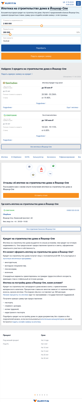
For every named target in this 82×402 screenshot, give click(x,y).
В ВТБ (27, 157)
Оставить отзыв (41, 195)
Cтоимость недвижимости (13, 20)
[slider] (41, 26)
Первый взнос (8, 29)
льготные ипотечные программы (17, 258)
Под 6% (6, 344)
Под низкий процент (11, 340)
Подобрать (41, 48)
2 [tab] (37, 395)
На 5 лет (44, 344)
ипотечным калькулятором (52, 319)
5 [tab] (44, 395)
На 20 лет (44, 355)
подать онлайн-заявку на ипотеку (26, 322)
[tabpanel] (21, 340)
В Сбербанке (16, 157)
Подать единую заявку (41, 56)
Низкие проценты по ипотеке (15, 294)
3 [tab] (40, 395)
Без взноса (51, 157)
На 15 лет (44, 351)
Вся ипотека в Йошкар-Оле (41, 147)
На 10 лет (44, 347)
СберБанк (7, 214)
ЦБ (64, 2)
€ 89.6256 (70, 4)
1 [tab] (35, 395)
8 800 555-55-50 (73, 210)
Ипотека (4, 157)
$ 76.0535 (70, 2)
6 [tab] (47, 395)
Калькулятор (38, 157)
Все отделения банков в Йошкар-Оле (41, 229)
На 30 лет (44, 358)
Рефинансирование (67, 157)
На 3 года (44, 340)
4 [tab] (42, 395)
